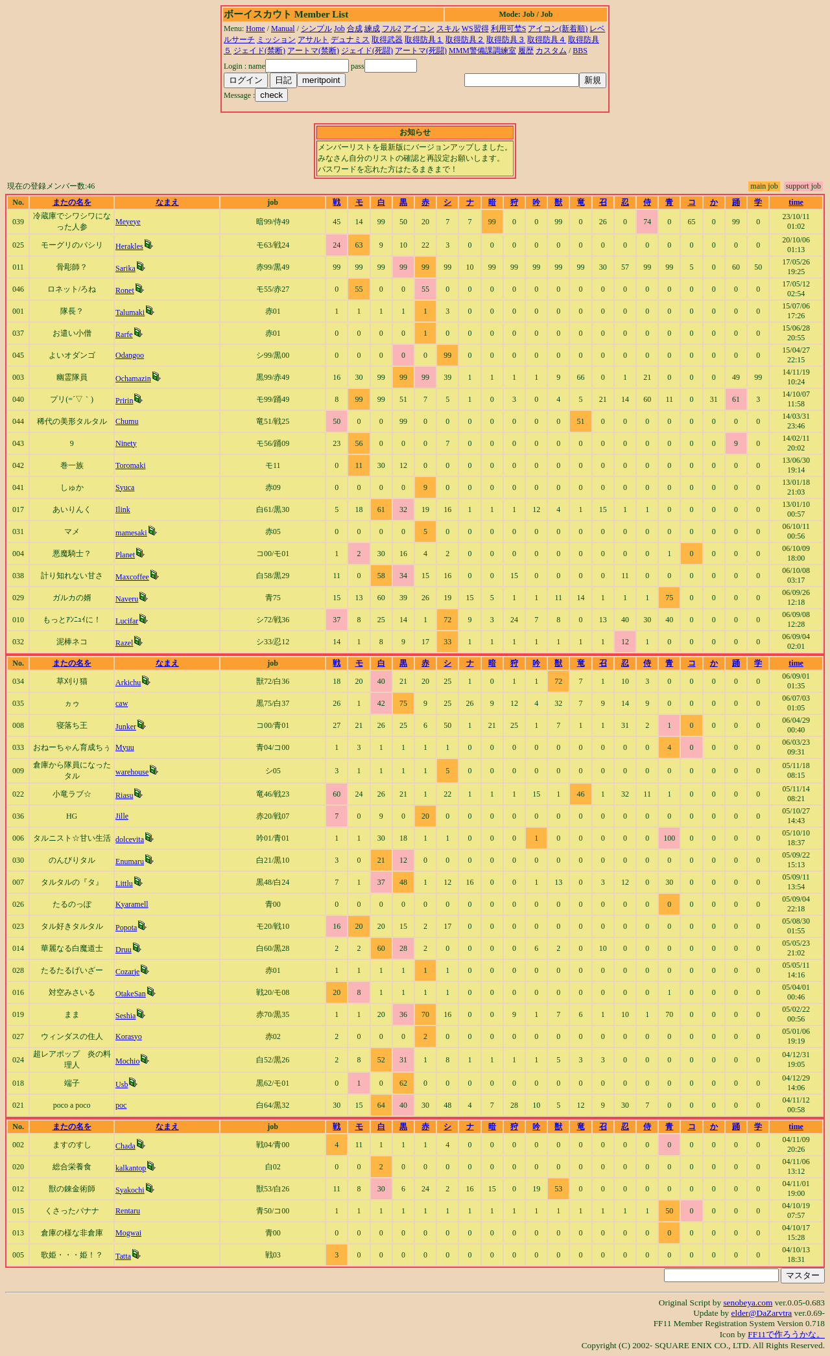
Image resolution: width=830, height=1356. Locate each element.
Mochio (127, 1061)
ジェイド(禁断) (259, 50)
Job (339, 28)
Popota (126, 927)
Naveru (126, 598)
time (795, 202)
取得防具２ (464, 39)
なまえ (167, 202)
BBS (580, 50)
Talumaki (130, 312)
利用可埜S (509, 28)
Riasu (124, 795)
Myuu (124, 747)
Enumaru (129, 861)
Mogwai (128, 1232)
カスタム (551, 50)
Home (255, 28)
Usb (121, 1084)
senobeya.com (747, 1302)
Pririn (124, 400)
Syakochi (130, 1190)
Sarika (125, 268)
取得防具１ (424, 39)
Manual (283, 28)
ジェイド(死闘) (367, 50)
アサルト (313, 39)
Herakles (129, 246)
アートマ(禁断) (313, 50)
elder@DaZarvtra (761, 1313)
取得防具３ (505, 39)
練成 (372, 28)
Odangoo (129, 355)
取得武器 (387, 39)
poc (120, 1105)
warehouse (131, 772)
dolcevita (129, 839)
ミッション (276, 39)
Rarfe (124, 334)
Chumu (126, 421)
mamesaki (131, 532)
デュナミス (350, 39)
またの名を (72, 202)
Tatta (123, 1256)
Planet (125, 554)
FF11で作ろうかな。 (786, 1334)
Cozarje (127, 971)
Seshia (125, 1015)
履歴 (526, 50)
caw (121, 703)
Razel (124, 643)
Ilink (122, 509)
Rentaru (127, 1210)
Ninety (126, 443)
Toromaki (130, 465)
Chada (125, 1146)
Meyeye (128, 221)
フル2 (391, 28)
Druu (123, 949)
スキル (448, 28)
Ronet (124, 290)
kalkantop (130, 1168)
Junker (125, 726)
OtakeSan (130, 993)
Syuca (124, 487)
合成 (354, 28)
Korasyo (128, 1036)
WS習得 (475, 28)
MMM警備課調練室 (482, 50)
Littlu (124, 883)
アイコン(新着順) (557, 28)
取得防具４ (546, 39)
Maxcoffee (132, 576)
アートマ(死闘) (421, 50)
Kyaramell (131, 904)
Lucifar (126, 620)
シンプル (316, 28)
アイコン (418, 28)
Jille (121, 816)
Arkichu (128, 682)
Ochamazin (133, 378)
